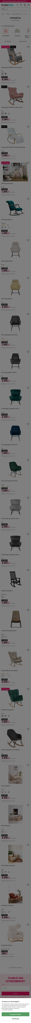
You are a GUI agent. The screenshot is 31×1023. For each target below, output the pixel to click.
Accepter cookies (15, 1014)
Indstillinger (15, 1018)
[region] (15, 1010)
